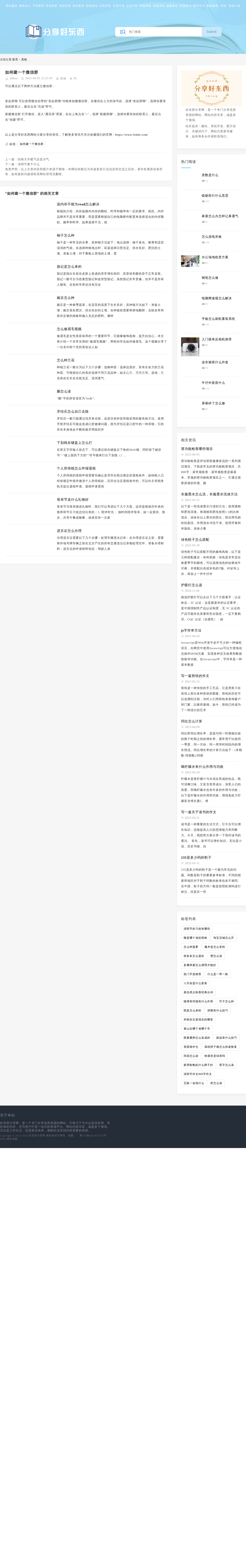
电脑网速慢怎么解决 (217, 298)
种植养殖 (145, 5)
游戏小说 (234, 5)
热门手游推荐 (192, 974)
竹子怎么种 (226, 1001)
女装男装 (105, 5)
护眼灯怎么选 (191, 585)
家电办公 (25, 5)
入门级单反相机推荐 (217, 339)
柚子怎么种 (66, 235)
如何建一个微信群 (31, 144)
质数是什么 (210, 175)
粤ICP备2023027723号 (93, 1135)
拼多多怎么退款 (194, 956)
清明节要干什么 (29, 164)
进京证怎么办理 (69, 531)
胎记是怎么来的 (69, 266)
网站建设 (12, 5)
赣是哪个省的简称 (195, 937)
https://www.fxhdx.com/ (131, 134)
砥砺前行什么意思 (215, 195)
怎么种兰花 (66, 360)
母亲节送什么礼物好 (73, 499)
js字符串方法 (191, 630)
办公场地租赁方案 (215, 257)
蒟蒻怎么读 (191, 1055)
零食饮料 (52, 5)
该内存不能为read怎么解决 (78, 204)
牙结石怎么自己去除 (73, 411)
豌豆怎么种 (66, 298)
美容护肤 (65, 5)
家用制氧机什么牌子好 (198, 1065)
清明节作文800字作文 (198, 1074)
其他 (223, 5)
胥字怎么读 (226, 1065)
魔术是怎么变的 (214, 946)
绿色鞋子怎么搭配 (195, 540)
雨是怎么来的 (192, 1010)
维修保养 (159, 5)
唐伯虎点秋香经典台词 (198, 992)
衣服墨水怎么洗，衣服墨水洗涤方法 (209, 494)
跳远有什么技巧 (226, 1037)
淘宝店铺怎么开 (223, 937)
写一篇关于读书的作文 (198, 812)
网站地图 (12, 1139)
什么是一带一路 (217, 974)
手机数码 (38, 5)
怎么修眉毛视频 (69, 329)
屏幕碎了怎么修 (213, 403)
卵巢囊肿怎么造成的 (197, 1037)
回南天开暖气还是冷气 (33, 159)
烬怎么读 (216, 1083)
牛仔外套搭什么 (213, 382)
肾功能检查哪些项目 (197, 449)
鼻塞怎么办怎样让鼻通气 (220, 216)
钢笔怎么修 (210, 277)
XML (3, 1139)
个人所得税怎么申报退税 (76, 468)
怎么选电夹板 (212, 236)
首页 (15, 59)
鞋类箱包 (92, 5)
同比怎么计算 (191, 721)
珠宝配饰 (78, 5)
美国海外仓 (191, 1046)
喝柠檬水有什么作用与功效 (202, 767)
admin (14, 78)
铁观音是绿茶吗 (214, 1055)
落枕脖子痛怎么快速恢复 (220, 1046)
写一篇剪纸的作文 (195, 676)
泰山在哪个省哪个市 (197, 1028)
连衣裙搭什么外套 (215, 362)
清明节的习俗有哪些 (197, 928)
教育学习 (199, 5)
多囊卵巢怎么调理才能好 (200, 965)
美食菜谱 (212, 5)
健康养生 (172, 5)
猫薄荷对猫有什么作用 (198, 1001)
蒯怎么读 (64, 391)
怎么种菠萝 (191, 946)
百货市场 (119, 5)
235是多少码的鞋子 (196, 857)
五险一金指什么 (194, 1083)
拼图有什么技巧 (217, 1010)
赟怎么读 (216, 956)
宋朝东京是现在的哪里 (198, 1019)
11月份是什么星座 (195, 983)
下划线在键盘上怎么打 (74, 443)
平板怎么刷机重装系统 (218, 318)
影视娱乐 (185, 5)
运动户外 (132, 5)
